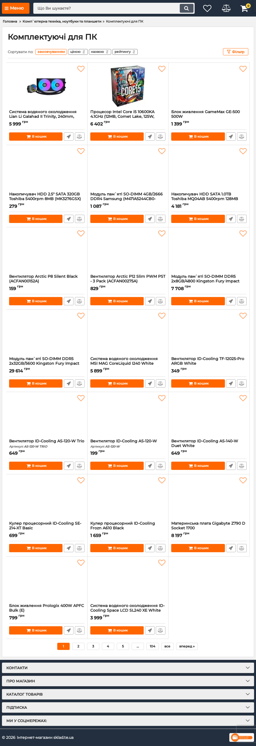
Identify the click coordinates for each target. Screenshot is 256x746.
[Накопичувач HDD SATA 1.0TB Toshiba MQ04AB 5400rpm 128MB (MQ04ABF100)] (209, 168)
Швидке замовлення (68, 136)
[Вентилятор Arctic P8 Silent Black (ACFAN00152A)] (47, 250)
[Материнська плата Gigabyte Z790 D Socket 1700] (209, 497)
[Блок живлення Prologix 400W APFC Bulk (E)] (47, 580)
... (138, 646)
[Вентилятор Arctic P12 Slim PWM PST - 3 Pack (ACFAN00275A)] (128, 250)
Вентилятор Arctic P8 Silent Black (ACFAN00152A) (47, 281)
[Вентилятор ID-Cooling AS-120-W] (128, 415)
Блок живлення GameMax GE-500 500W (209, 117)
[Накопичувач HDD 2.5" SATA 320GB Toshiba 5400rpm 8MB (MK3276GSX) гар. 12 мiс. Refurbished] (47, 168)
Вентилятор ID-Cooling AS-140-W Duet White (209, 446)
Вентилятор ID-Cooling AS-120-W (128, 443)
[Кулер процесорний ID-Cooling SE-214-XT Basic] (47, 497)
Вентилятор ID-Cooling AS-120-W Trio (47, 443)
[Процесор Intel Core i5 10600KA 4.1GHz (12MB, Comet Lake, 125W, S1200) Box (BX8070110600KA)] (128, 86)
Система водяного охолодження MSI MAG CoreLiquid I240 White (128, 363)
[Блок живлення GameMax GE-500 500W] (209, 86)
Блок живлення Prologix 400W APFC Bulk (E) (47, 610)
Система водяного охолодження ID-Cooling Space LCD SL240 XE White (128, 610)
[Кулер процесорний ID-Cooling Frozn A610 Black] (128, 497)
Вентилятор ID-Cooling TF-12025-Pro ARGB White (209, 363)
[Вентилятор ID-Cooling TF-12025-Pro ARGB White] (209, 333)
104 (152, 646)
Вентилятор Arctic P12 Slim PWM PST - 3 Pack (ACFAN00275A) (128, 281)
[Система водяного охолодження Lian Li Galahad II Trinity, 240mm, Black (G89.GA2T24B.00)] (47, 86)
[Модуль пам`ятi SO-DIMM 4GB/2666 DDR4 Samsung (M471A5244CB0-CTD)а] (128, 168)
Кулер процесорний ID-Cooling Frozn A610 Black (128, 528)
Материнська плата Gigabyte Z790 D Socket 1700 (209, 528)
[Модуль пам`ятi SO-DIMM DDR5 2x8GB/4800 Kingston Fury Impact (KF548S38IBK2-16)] (209, 250)
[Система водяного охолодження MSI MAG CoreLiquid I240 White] (128, 333)
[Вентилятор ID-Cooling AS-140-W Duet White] (209, 415)
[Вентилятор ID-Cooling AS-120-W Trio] (47, 415)
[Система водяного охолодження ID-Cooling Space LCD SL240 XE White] (128, 580)
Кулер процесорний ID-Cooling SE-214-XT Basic (47, 528)
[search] (112, 8)
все (167, 646)
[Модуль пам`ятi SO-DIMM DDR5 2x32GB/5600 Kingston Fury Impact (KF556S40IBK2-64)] (47, 333)
